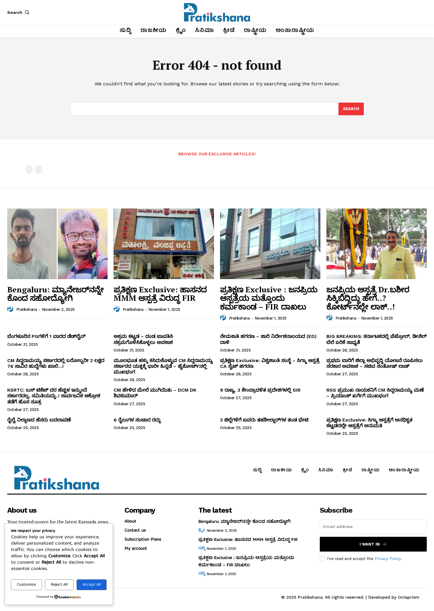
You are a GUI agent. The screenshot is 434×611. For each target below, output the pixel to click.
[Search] (351, 109)
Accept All (92, 584)
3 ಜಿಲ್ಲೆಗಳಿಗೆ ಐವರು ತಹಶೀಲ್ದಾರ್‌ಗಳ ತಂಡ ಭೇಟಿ (264, 420)
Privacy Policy (388, 558)
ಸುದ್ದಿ (201, 548)
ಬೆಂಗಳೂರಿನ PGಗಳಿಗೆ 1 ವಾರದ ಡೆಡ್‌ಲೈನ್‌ (46, 336)
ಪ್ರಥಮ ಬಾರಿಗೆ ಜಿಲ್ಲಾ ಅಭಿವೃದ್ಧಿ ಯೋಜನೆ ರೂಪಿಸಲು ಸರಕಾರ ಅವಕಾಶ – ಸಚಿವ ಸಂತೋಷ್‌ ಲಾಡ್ (374, 363)
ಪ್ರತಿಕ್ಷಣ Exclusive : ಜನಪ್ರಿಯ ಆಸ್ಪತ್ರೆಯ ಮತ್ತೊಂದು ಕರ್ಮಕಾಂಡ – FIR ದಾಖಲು (268, 298)
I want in (373, 544)
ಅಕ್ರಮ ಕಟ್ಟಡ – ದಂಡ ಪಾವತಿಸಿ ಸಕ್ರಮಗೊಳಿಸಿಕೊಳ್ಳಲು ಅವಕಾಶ (143, 339)
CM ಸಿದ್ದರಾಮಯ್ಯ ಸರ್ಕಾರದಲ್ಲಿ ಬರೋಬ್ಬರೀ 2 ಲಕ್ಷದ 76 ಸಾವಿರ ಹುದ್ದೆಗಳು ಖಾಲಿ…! (55, 363)
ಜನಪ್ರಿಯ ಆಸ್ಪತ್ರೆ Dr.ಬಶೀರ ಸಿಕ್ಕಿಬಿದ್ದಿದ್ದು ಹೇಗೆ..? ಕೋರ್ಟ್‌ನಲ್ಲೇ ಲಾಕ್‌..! (367, 298)
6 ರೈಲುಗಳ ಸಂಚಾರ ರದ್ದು (137, 420)
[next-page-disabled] (38, 169)
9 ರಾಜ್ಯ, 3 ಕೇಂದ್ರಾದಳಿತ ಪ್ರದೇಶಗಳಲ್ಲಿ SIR (260, 390)
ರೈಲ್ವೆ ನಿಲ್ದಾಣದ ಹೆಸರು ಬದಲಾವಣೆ (39, 420)
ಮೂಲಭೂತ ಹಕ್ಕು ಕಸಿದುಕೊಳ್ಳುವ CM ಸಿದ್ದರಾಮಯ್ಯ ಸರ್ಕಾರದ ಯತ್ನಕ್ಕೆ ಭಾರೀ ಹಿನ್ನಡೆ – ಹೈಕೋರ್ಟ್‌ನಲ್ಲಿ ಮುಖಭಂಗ (163, 366)
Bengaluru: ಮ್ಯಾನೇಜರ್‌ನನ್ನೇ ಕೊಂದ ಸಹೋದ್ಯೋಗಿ (55, 293)
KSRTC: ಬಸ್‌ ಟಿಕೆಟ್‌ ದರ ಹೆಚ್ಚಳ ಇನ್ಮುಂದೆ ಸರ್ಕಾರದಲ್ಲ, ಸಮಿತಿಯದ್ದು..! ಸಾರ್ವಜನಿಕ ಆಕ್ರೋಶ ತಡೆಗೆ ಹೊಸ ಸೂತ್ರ (53, 395)
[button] (19, 12)
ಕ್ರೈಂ (201, 530)
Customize (26, 584)
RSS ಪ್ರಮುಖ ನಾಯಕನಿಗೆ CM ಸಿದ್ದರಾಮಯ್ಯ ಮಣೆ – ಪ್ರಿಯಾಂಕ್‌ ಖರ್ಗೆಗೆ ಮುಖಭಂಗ (375, 393)
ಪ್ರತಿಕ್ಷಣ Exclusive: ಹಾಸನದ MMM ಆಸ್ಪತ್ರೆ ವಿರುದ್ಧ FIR (160, 293)
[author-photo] (11, 309)
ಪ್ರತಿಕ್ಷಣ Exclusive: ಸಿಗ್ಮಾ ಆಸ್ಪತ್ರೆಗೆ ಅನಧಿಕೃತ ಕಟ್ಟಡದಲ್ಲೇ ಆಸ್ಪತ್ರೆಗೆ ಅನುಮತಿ (369, 422)
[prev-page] (29, 169)
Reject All (59, 584)
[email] (373, 526)
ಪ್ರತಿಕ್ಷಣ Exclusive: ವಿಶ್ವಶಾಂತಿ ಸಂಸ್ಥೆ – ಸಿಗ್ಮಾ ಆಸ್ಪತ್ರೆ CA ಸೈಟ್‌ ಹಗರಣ (269, 363)
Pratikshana (26, 309)
